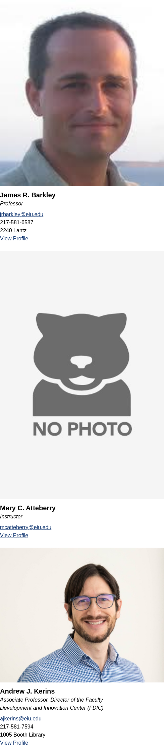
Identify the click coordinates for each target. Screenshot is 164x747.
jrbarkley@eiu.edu (21, 214)
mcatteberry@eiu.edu (25, 527)
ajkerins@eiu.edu (21, 718)
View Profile (14, 238)
